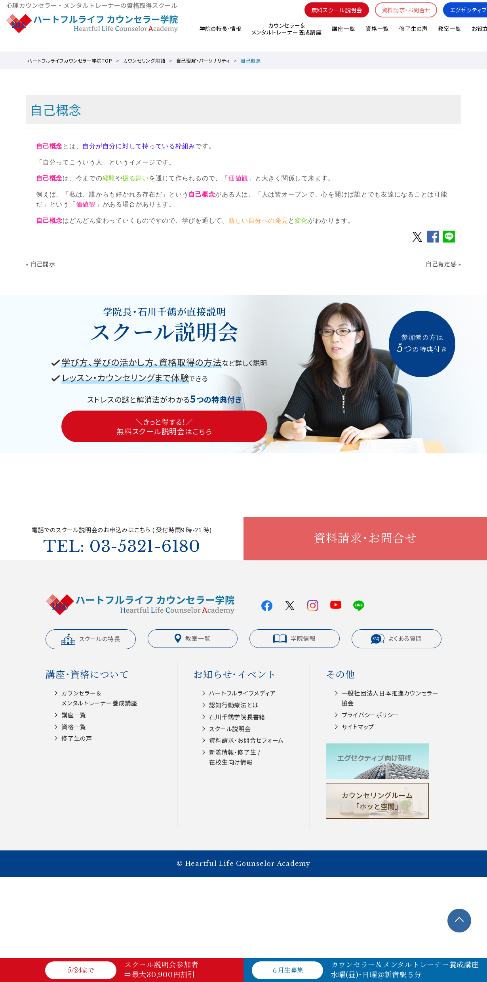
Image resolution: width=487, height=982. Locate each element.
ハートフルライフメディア (242, 693)
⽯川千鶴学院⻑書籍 (237, 717)
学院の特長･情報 (219, 35)
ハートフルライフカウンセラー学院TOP (70, 60)
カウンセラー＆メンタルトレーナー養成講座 (286, 35)
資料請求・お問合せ (401, 16)
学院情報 (294, 638)
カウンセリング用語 (144, 60)
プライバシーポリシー (370, 715)
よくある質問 (396, 639)
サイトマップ (358, 726)
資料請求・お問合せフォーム (246, 740)
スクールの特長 (90, 639)
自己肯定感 (441, 264)
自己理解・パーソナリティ (203, 60)
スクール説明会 (230, 728)
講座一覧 (343, 35)
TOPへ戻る (459, 920)
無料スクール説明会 (328, 16)
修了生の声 (413, 35)
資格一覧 (376, 35)
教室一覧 (449, 35)
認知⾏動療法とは (233, 705)
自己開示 (42, 264)
